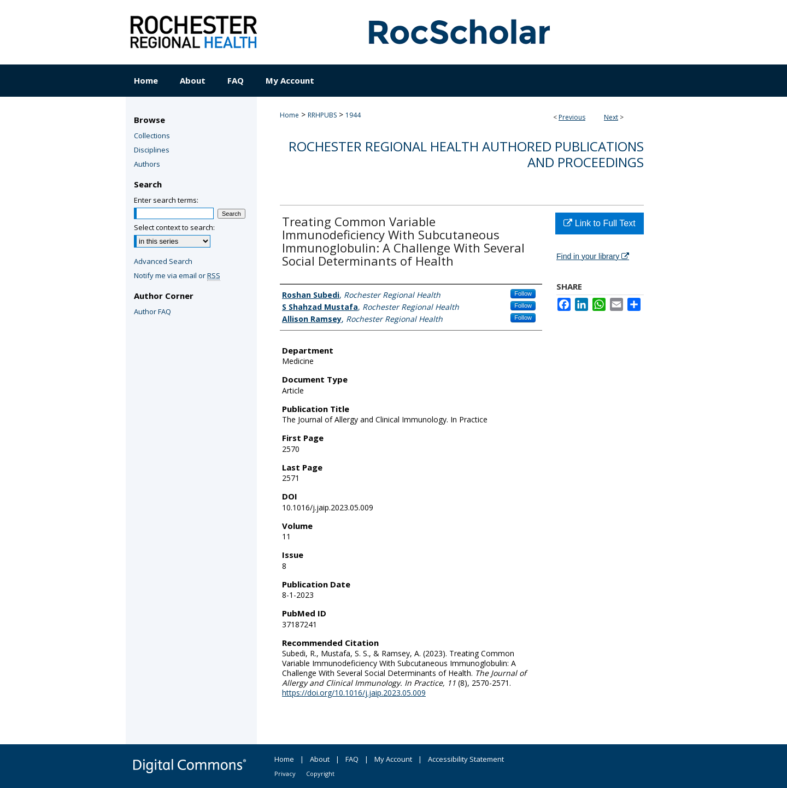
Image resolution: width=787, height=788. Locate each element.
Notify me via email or (177, 275)
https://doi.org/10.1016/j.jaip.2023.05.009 (354, 692)
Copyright (320, 773)
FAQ (352, 759)
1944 (353, 115)
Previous (572, 117)
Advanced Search (163, 261)
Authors (147, 164)
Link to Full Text (599, 223)
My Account (393, 759)
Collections (152, 135)
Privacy (285, 773)
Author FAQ (152, 311)
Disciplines (151, 150)
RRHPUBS (322, 115)
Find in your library (592, 256)
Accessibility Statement (466, 759)
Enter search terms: (166, 200)
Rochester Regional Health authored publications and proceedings (466, 154)
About (320, 759)
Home (289, 115)
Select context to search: (174, 227)
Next (611, 117)
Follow (523, 293)
